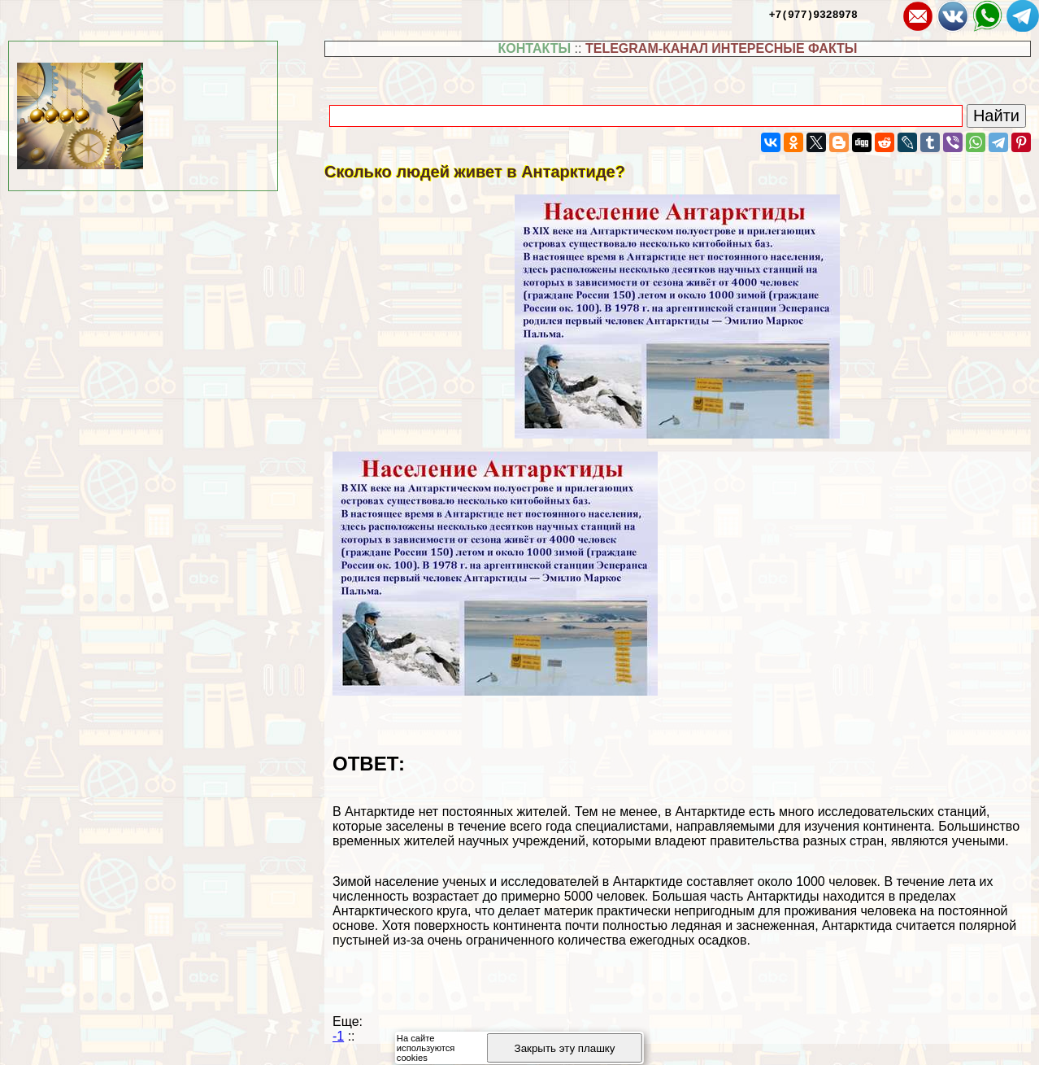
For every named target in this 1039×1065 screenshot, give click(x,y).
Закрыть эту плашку (565, 1048)
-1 (338, 1036)
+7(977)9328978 (813, 14)
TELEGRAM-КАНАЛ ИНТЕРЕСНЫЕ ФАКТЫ (721, 48)
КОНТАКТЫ (534, 48)
